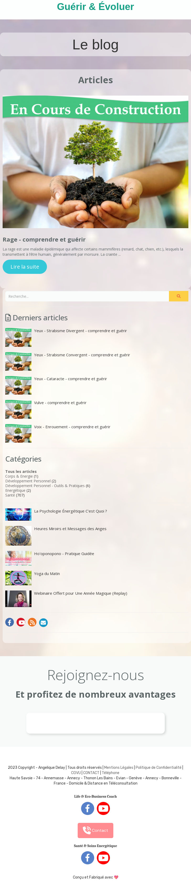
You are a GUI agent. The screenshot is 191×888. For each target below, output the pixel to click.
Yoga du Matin (32, 578)
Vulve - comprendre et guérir (46, 409)
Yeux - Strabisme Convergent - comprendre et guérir (67, 361)
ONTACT (92, 773)
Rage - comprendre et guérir (44, 239)
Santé (10, 495)
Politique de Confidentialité (159, 767)
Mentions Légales (118, 767)
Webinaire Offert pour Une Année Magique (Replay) (66, 599)
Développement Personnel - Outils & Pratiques (45, 485)
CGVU (76, 773)
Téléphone (110, 773)
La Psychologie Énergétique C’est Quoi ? (56, 514)
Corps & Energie (19, 476)
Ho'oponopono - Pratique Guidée (49, 558)
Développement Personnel (28, 480)
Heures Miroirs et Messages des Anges (56, 536)
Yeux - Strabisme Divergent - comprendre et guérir (66, 337)
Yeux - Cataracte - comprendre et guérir (56, 385)
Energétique (15, 490)
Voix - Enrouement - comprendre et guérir (57, 433)
